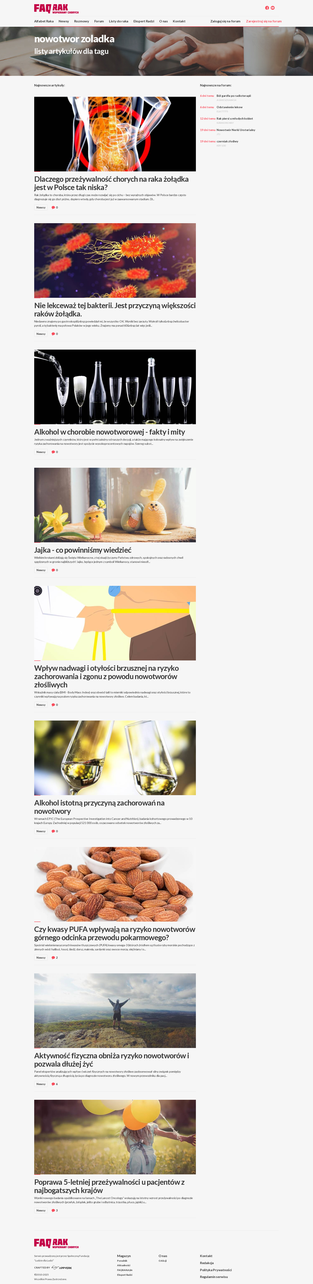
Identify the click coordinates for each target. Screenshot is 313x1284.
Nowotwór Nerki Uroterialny (236, 132)
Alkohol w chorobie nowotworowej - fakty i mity (109, 431)
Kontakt (179, 21)
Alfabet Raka (44, 21)
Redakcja (207, 1263)
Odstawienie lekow (229, 109)
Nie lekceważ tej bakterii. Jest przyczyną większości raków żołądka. (115, 309)
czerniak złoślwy (227, 143)
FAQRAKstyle (124, 1270)
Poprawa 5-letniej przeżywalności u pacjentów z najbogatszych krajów (109, 1186)
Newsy (64, 21)
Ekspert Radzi (143, 21)
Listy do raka (118, 21)
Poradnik (122, 1260)
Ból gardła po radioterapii (234, 98)
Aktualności (123, 1265)
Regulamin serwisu (214, 1277)
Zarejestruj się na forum (264, 21)
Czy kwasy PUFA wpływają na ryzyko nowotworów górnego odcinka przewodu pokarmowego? (114, 933)
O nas (163, 21)
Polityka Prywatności (216, 1270)
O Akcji (162, 1260)
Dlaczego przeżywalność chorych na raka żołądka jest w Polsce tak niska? (111, 183)
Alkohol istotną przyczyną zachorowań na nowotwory (99, 806)
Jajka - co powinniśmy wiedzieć (82, 549)
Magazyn (124, 1256)
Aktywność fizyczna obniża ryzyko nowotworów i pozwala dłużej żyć (111, 1059)
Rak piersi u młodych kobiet (235, 120)
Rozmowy (81, 21)
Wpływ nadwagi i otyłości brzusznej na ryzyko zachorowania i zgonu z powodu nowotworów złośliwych (106, 676)
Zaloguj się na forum (225, 21)
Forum (99, 21)
